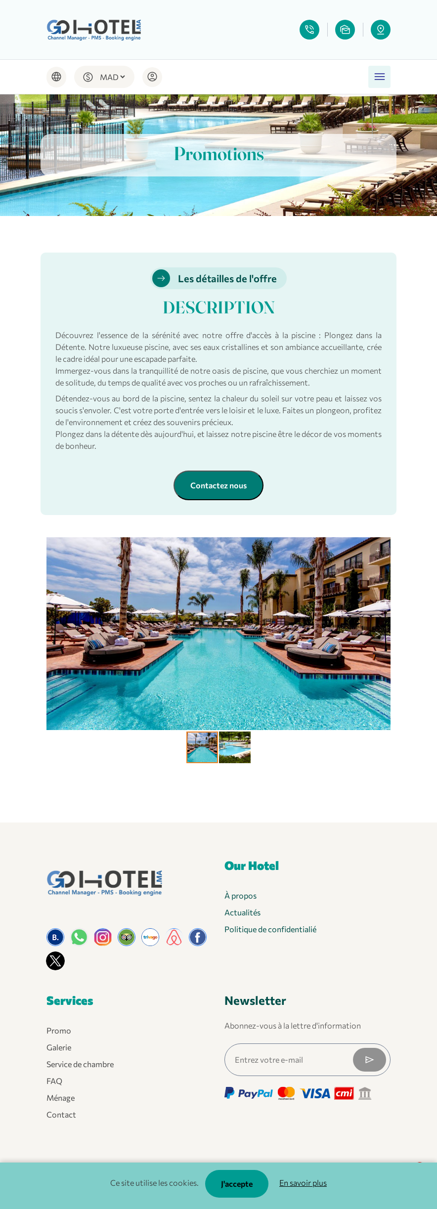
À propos (240, 895)
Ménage (60, 1097)
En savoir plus (303, 1182)
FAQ (54, 1080)
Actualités (242, 912)
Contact (61, 1114)
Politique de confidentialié (270, 929)
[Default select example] (112, 77)
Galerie (58, 1047)
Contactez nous (218, 485)
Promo (58, 1030)
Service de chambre (80, 1064)
